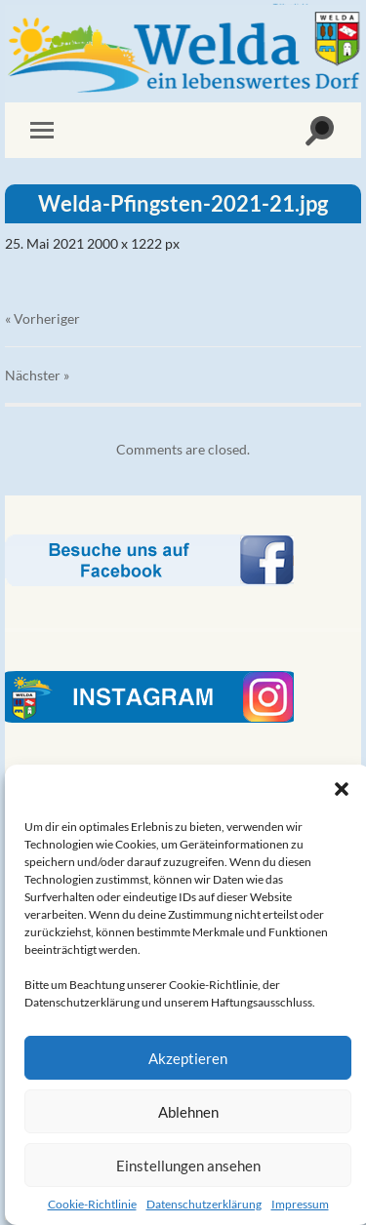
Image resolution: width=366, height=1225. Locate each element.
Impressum (300, 1204)
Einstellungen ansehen (188, 1165)
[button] (341, 789)
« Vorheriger (42, 318)
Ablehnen (188, 1112)
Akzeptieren (187, 1058)
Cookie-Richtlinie (92, 1204)
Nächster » (37, 375)
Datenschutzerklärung (204, 1204)
